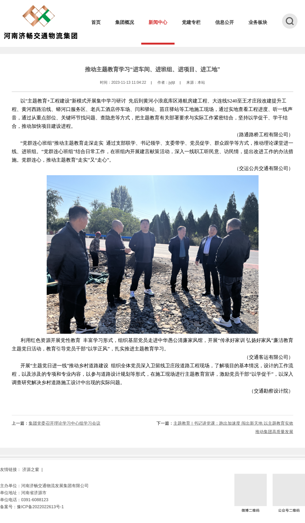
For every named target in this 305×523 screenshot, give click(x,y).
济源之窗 (30, 469)
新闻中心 (158, 22)
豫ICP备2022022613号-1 (40, 506)
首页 (96, 22)
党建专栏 (191, 22)
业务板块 (257, 22)
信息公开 (224, 22)
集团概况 (124, 22)
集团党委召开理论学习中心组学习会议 (64, 423)
